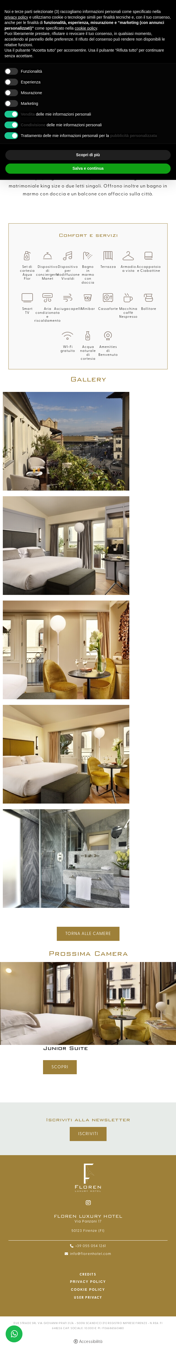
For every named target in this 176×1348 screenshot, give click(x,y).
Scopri (59, 1067)
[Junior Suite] (88, 1003)
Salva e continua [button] (88, 168)
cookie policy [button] (86, 28)
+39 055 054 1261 (90, 1246)
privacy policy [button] (16, 17)
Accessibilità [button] (90, 1342)
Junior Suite (65, 1048)
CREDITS (88, 1274)
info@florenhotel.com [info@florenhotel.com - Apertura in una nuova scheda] (91, 1254)
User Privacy (88, 1297)
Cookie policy (88, 1290)
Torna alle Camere (88, 934)
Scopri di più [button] (88, 155)
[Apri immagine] (66, 441)
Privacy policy (88, 1282)
